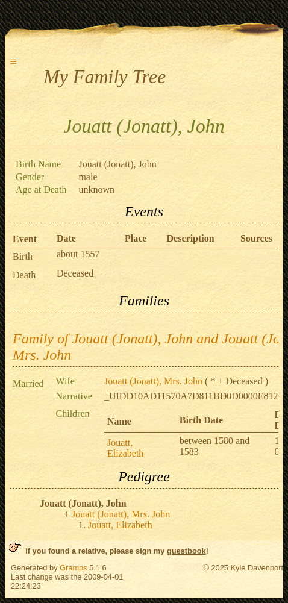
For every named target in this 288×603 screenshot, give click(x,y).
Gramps (73, 567)
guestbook (186, 550)
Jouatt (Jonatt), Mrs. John (153, 381)
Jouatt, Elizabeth (125, 447)
